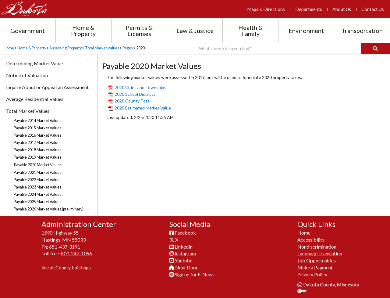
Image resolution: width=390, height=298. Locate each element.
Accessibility (310, 239)
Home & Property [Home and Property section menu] (83, 30)
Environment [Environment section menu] (306, 30)
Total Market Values (102, 48)
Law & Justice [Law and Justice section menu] (195, 30)
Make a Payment (315, 267)
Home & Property (31, 48)
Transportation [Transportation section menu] (362, 30)
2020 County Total (129, 100)
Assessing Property (65, 48)
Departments (308, 9)
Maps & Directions (266, 9)
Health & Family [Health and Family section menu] (250, 30)
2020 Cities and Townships (137, 87)
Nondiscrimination (316, 247)
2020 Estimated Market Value (139, 107)
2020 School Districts (131, 94)
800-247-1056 (76, 253)
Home (9, 48)
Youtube (180, 260)
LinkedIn (181, 247)
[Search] (375, 48)
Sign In (304, 291)
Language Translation (319, 253)
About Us (341, 9)
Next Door (183, 267)
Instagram (182, 253)
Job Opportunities (316, 260)
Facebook (182, 232)
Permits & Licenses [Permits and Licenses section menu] (139, 30)
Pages (127, 48)
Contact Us (372, 9)
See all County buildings (66, 267)
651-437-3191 (64, 247)
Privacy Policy (312, 274)
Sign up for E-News (191, 274)
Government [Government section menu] (27, 30)
